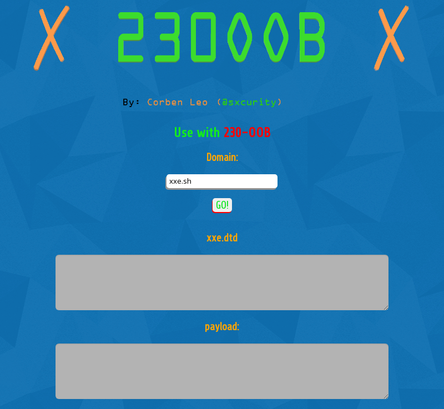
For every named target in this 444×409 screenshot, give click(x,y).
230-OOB (246, 132)
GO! (222, 205)
